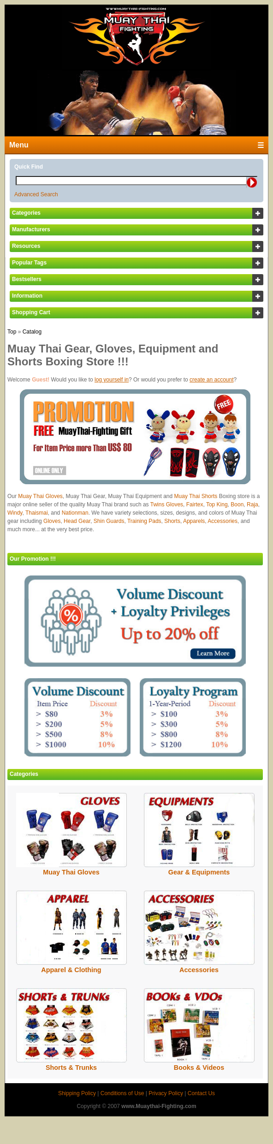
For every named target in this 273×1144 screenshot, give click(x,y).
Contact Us (201, 1093)
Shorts (172, 521)
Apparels (194, 521)
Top (11, 332)
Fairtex (194, 504)
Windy (14, 513)
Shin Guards (109, 521)
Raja (252, 504)
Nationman (75, 513)
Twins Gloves (166, 504)
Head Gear (77, 521)
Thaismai (36, 513)
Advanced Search (36, 194)
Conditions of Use (122, 1093)
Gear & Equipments (199, 872)
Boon (237, 504)
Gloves (51, 521)
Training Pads (144, 521)
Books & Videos (199, 1067)
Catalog (32, 332)
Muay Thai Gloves (40, 496)
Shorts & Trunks (71, 1067)
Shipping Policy (77, 1093)
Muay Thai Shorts (196, 496)
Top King (217, 504)
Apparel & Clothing (71, 970)
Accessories (222, 521)
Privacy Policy (165, 1093)
